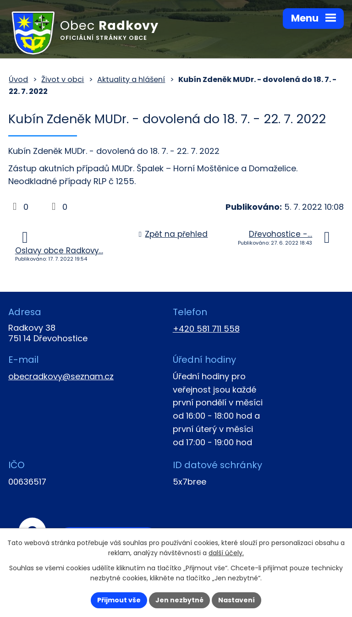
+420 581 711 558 (206, 328)
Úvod (18, 79)
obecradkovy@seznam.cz (61, 376)
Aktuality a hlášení (131, 79)
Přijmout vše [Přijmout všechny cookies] (119, 600)
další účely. (226, 553)
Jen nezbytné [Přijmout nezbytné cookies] (179, 600)
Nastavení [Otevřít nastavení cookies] (236, 600)
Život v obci (62, 79)
